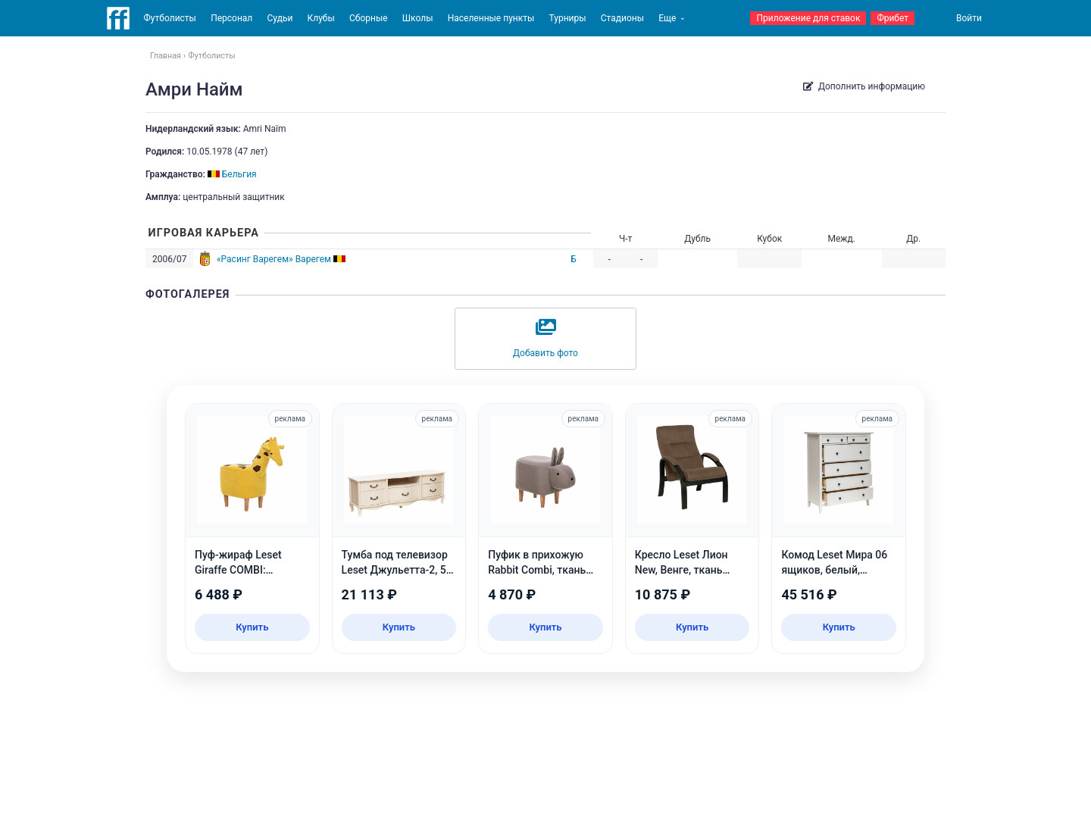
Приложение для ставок (808, 18)
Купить (252, 627)
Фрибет (892, 18)
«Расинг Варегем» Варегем (274, 259)
